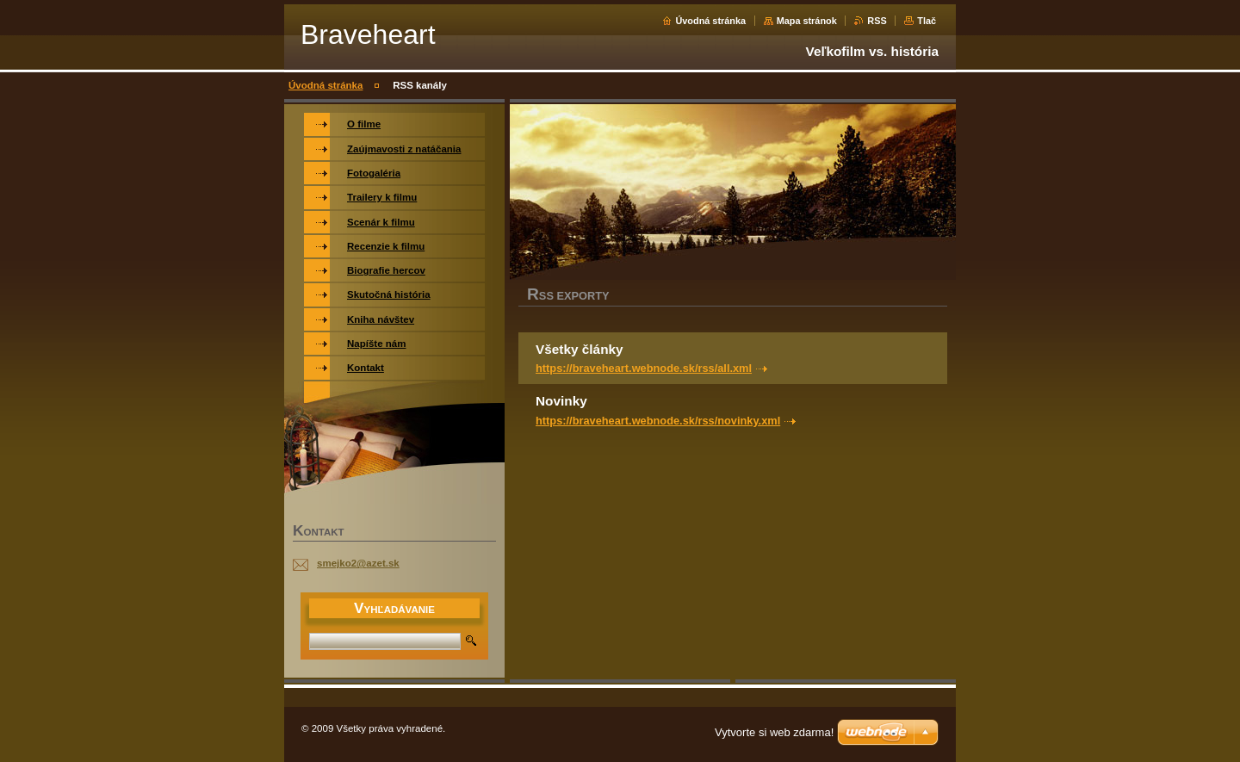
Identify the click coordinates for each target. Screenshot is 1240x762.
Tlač (926, 20)
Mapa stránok (807, 20)
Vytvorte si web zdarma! (774, 732)
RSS (876, 20)
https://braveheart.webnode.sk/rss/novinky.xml (658, 420)
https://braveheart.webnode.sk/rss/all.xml (644, 368)
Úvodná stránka (710, 20)
